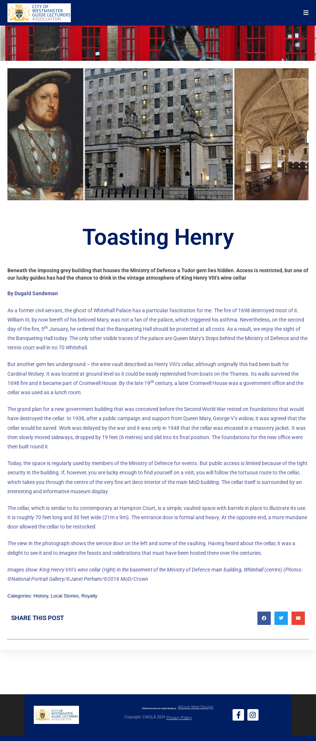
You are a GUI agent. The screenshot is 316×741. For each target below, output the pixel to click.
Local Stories (65, 596)
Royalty (89, 596)
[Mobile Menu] (306, 13)
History (40, 596)
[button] (264, 618)
